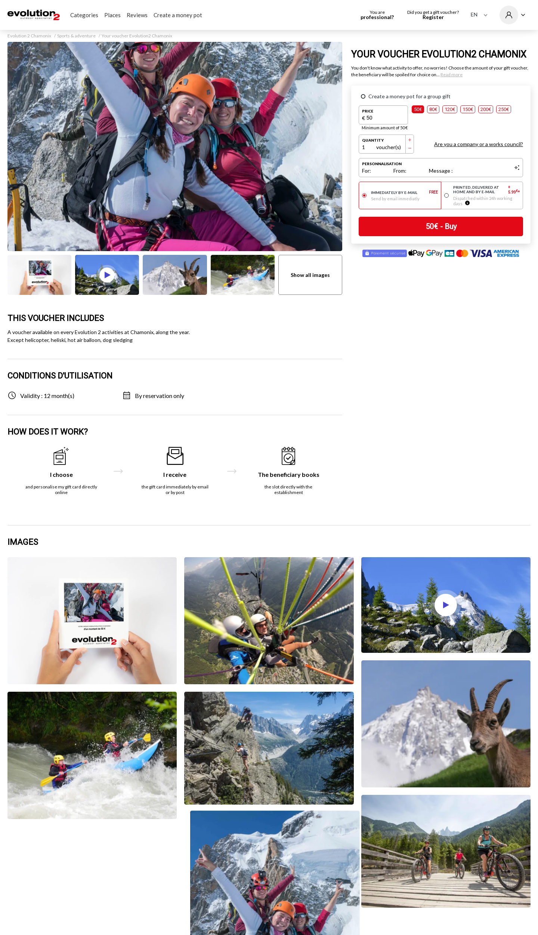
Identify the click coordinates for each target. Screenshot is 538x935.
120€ (450, 109)
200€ (485, 109)
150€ (468, 109)
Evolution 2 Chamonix (29, 36)
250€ (503, 109)
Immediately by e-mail (404, 192)
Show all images (310, 275)
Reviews (137, 15)
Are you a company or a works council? (478, 144)
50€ (418, 109)
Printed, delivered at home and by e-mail (486, 189)
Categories (84, 15)
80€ (433, 109)
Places (112, 15)
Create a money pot (178, 15)
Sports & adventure (76, 36)
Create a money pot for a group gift (409, 96)
